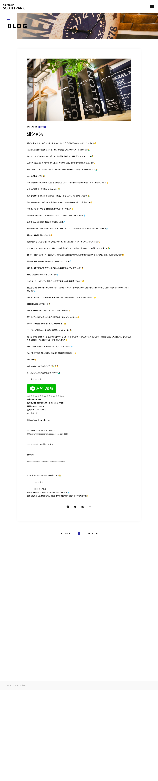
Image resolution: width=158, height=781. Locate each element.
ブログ (42, 127)
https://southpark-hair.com (39, 420)
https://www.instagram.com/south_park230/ (47, 434)
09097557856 (40, 489)
